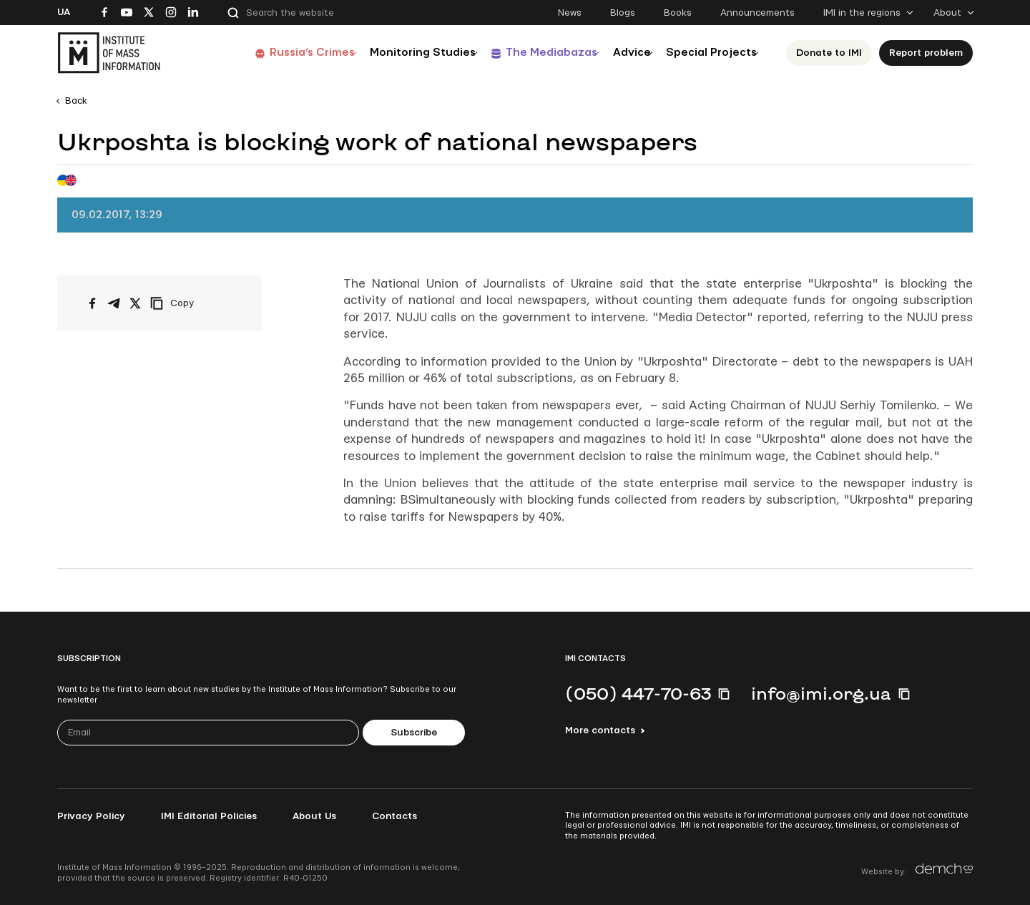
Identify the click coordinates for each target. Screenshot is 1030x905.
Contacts (394, 816)
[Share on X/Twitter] (135, 303)
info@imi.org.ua (821, 693)
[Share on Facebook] (92, 303)
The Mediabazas (523, 52)
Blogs (622, 13)
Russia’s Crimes (265, 52)
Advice (615, 52)
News (570, 13)
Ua (63, 12)
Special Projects (705, 52)
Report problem (926, 53)
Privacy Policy (91, 816)
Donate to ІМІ (829, 53)
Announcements (757, 13)
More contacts (600, 730)
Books (678, 13)
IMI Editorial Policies (209, 816)
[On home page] (108, 53)
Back (76, 101)
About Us (314, 816)
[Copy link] (191, 303)
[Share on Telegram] (113, 303)
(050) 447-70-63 (638, 693)
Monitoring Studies (385, 52)
